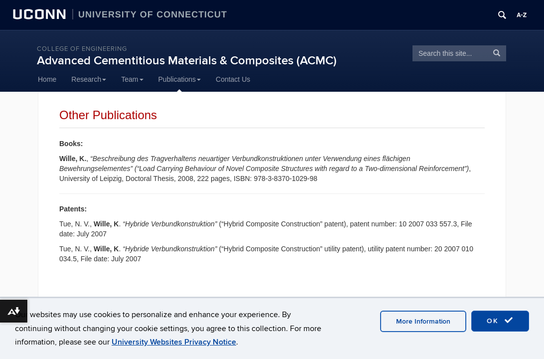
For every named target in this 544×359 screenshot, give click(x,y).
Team (132, 79)
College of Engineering (82, 49)
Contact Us (233, 79)
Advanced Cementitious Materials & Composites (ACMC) (187, 60)
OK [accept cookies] (500, 320)
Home (47, 79)
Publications (179, 79)
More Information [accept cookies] (423, 321)
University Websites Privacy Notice (174, 342)
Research (88, 79)
